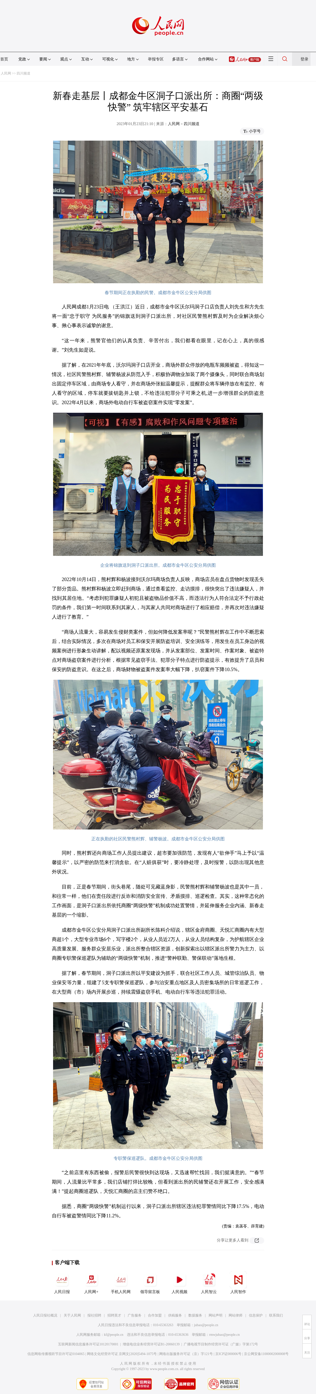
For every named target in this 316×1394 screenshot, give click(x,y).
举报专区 (156, 59)
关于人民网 (72, 1315)
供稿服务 (175, 1315)
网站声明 (215, 1315)
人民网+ (91, 1282)
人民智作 (238, 1282)
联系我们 (276, 1315)
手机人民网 (121, 1282)
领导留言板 (150, 1282)
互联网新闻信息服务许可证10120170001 (88, 1344)
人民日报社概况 (45, 1315)
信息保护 (256, 1315)
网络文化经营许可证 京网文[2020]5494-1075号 (122, 1354)
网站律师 (235, 1315)
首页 (4, 59)
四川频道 (23, 73)
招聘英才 (114, 1315)
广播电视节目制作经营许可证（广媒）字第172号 (221, 1344)
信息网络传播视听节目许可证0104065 (55, 1354)
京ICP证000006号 (228, 1354)
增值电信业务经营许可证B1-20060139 (151, 1344)
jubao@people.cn (206, 1325)
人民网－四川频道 (183, 124)
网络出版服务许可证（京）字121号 (186, 1354)
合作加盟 (155, 1315)
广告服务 (134, 1315)
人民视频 (179, 1282)
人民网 (6, 73)
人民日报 (62, 1282)
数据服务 (195, 1315)
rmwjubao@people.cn (224, 1335)
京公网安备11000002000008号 (266, 1354)
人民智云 (208, 1282)
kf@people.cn (113, 1335)
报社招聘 (94, 1315)
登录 (304, 59)
